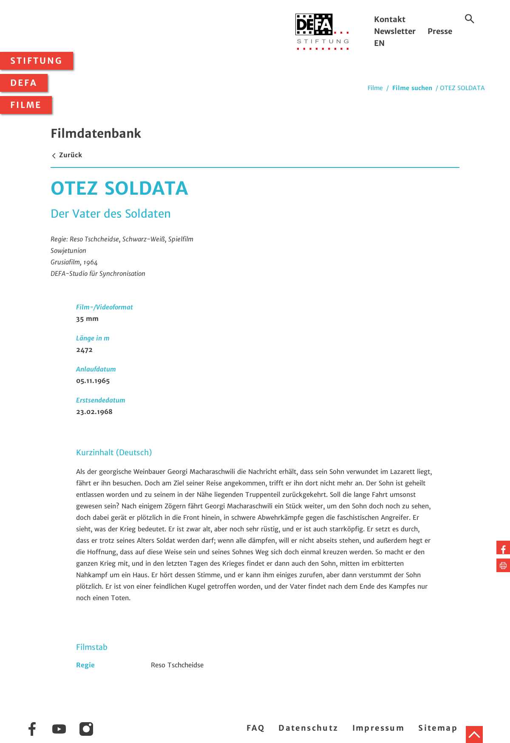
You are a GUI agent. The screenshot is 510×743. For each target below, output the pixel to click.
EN (379, 43)
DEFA (23, 82)
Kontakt (389, 19)
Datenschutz (308, 728)
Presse (440, 31)
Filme (26, 105)
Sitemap (438, 728)
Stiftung (36, 60)
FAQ (255, 728)
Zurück (66, 155)
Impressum (378, 728)
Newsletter (395, 31)
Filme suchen (412, 88)
